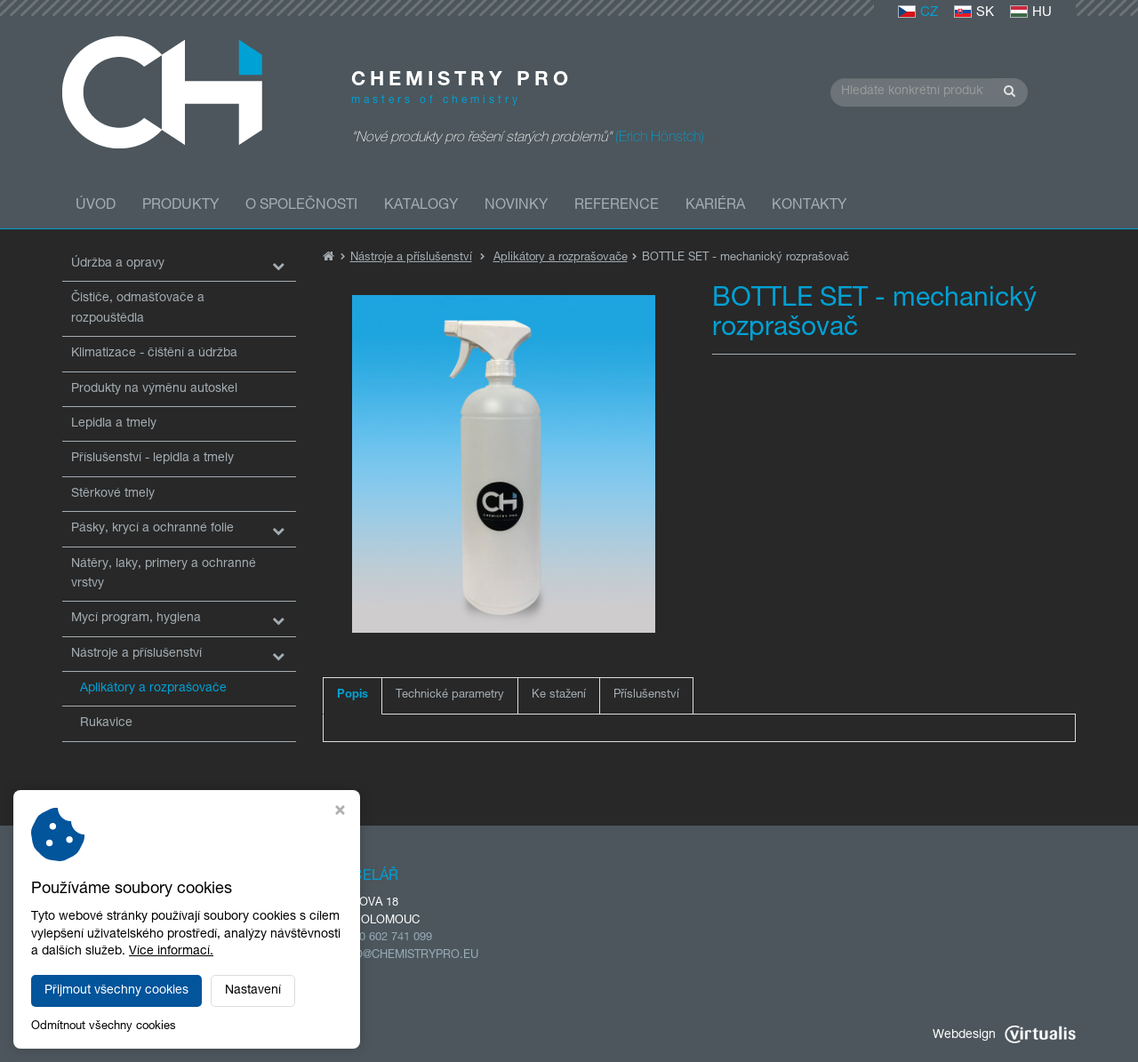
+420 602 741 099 (386, 938)
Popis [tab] (352, 695)
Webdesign (1004, 1035)
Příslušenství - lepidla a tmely (152, 458)
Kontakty (809, 206)
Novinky (516, 206)
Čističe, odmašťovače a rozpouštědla (137, 308)
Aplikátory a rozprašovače (153, 689)
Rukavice (106, 723)
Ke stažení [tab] (559, 695)
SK (974, 13)
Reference (616, 206)
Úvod (96, 206)
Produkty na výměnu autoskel (154, 389)
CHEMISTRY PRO (220, 1035)
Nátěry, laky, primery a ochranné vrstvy (163, 574)
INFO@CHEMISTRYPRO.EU (407, 956)
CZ (918, 13)
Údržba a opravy (117, 264)
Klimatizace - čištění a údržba (154, 353)
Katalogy (421, 206)
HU (1031, 13)
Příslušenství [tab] (646, 695)
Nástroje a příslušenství (136, 654)
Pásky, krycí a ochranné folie (152, 529)
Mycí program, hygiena (136, 618)
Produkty (180, 206)
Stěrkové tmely (113, 494)
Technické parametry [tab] (450, 695)
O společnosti (301, 206)
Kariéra (715, 206)
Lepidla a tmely (113, 424)
